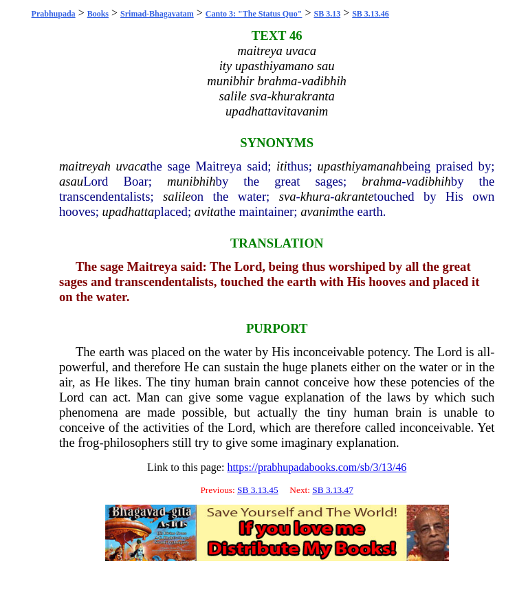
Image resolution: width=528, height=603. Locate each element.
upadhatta (128, 211)
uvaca (131, 166)
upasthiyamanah (360, 166)
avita (207, 211)
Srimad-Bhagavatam (157, 14)
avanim (319, 211)
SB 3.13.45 (257, 490)
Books (98, 14)
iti (281, 166)
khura (315, 196)
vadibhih (428, 181)
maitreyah (85, 166)
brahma (382, 181)
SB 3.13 (327, 14)
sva (287, 196)
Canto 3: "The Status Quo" (254, 14)
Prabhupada (54, 14)
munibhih (191, 181)
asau (71, 181)
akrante (354, 196)
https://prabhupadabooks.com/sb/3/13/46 (316, 467)
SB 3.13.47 (332, 490)
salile (176, 196)
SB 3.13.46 (370, 14)
